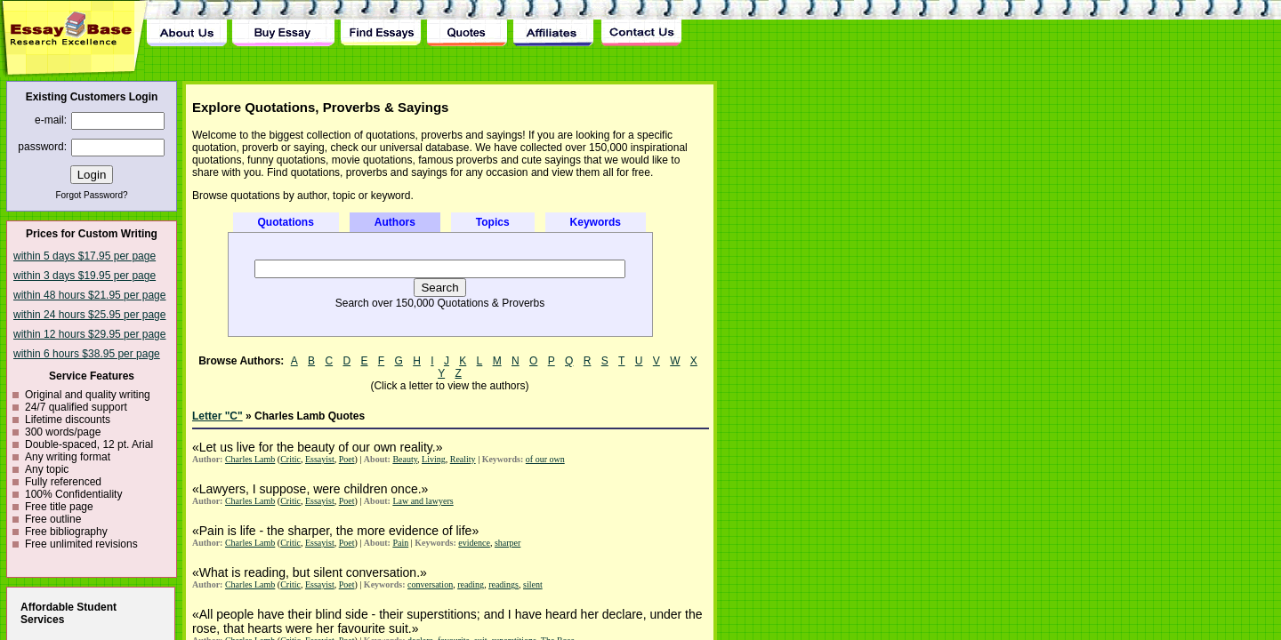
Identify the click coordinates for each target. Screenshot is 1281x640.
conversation (430, 584)
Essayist (319, 459)
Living (434, 459)
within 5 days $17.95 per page (84, 256)
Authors (395, 222)
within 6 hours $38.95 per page (86, 354)
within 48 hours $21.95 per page (89, 295)
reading (470, 584)
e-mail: (51, 120)
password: (42, 146)
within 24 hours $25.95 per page (89, 314)
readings (503, 584)
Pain (400, 543)
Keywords (595, 222)
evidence (474, 543)
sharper (507, 543)
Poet (347, 459)
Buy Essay (283, 23)
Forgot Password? (91, 195)
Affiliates (554, 23)
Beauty (404, 459)
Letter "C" (217, 416)
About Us (187, 23)
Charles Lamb (250, 459)
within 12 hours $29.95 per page (89, 334)
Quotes (467, 23)
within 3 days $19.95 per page (84, 275)
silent (533, 584)
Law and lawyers (422, 501)
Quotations (286, 222)
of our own (545, 459)
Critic (290, 459)
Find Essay (380, 23)
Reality (463, 459)
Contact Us (640, 23)
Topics (493, 222)
